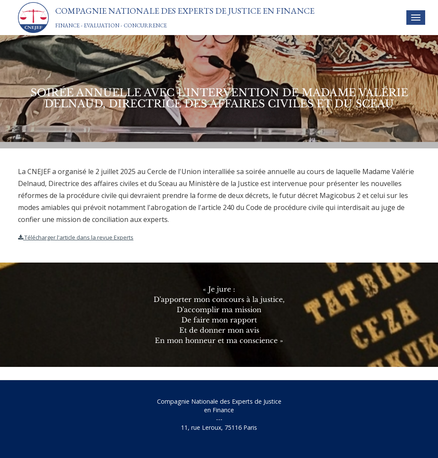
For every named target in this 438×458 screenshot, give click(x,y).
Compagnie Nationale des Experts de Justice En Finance (184, 10)
